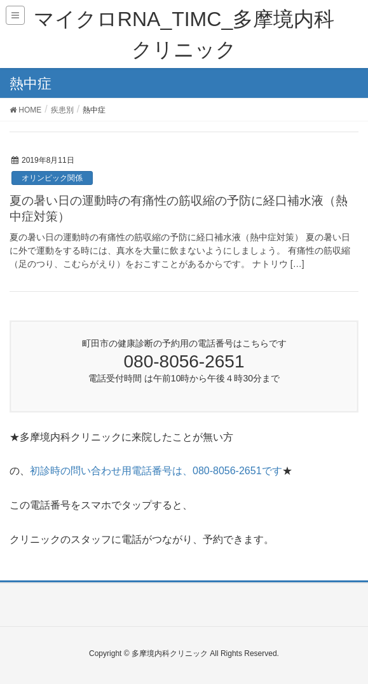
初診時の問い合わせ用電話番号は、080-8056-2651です (156, 470)
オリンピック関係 (52, 178)
